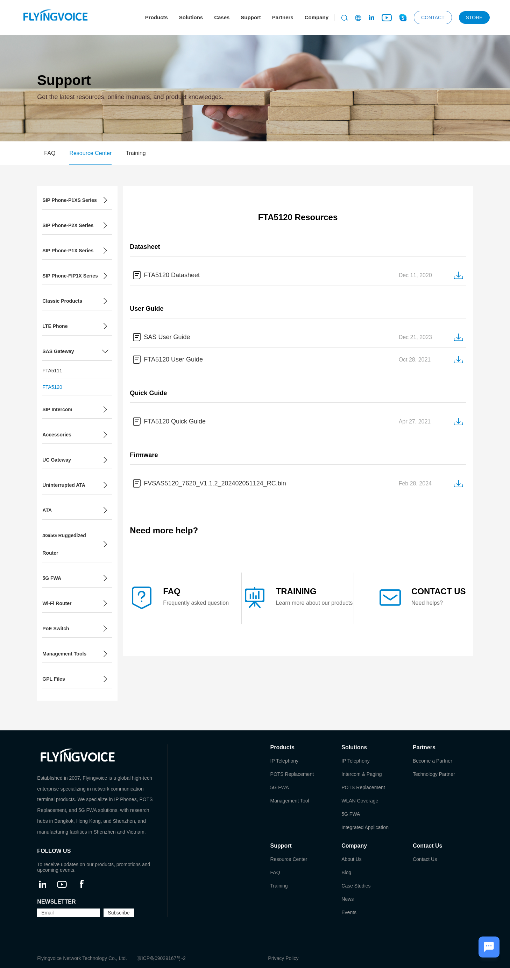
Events (348, 912)
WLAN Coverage (359, 801)
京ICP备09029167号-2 (161, 958)
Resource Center (90, 153)
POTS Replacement (292, 774)
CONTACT (433, 17)
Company (316, 17)
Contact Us (425, 859)
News (347, 899)
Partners (282, 17)
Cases (221, 17)
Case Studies (355, 886)
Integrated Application (365, 827)
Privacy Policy (283, 958)
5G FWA (279, 787)
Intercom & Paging (361, 774)
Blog (346, 872)
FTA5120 (52, 387)
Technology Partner (434, 774)
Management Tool (289, 801)
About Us (351, 859)
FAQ (49, 153)
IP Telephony (284, 761)
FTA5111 (52, 370)
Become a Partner (432, 761)
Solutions (191, 17)
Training (136, 153)
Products (156, 17)
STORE (474, 17)
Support (251, 17)
